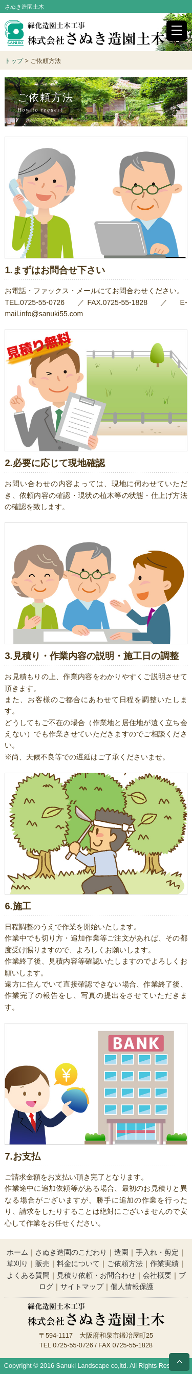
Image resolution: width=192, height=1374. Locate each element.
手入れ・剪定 (157, 1252)
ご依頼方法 (125, 1263)
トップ (14, 60)
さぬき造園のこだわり (71, 1252)
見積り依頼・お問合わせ (96, 1275)
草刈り (17, 1263)
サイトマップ (81, 1286)
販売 (42, 1263)
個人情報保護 (132, 1286)
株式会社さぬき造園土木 (84, 33)
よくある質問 (28, 1275)
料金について (78, 1263)
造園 (121, 1252)
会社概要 (157, 1275)
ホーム (17, 1252)
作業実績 (164, 1263)
